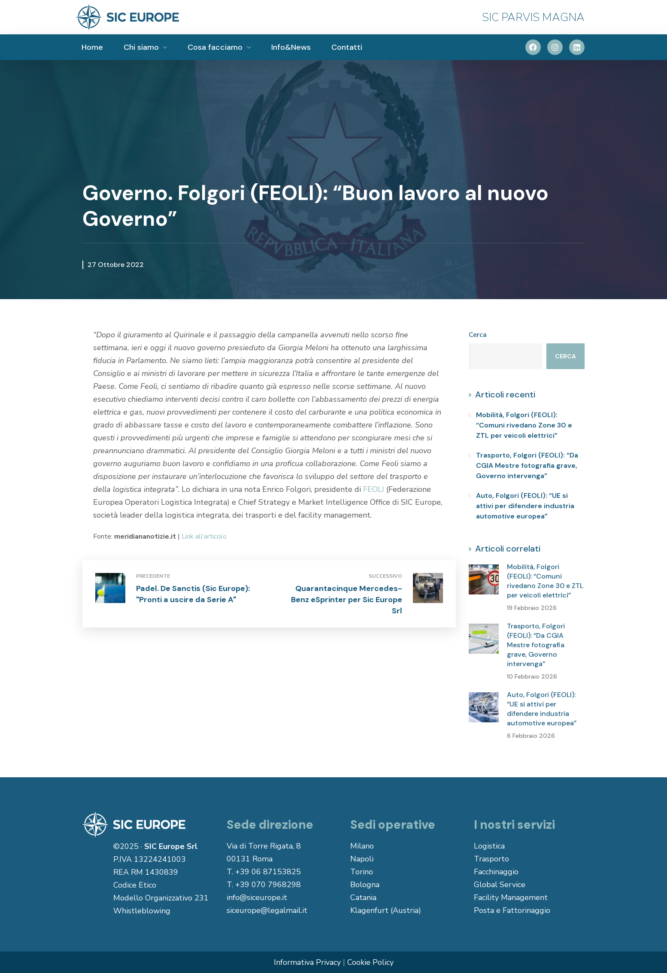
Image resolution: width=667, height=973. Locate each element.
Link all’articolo (204, 536)
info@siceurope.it (257, 897)
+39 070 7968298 (268, 884)
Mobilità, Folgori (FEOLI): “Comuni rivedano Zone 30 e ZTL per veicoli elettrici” (524, 425)
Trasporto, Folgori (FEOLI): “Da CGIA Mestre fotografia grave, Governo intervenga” (527, 465)
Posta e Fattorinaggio (512, 910)
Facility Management (511, 897)
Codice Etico (134, 885)
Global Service (499, 884)
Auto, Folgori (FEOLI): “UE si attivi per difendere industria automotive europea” (525, 506)
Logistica (489, 846)
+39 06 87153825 (268, 872)
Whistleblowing (141, 911)
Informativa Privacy (307, 962)
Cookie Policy (370, 962)
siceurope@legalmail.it (267, 910)
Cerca (478, 334)
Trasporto (491, 859)
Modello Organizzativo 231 (161, 898)
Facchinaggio (496, 872)
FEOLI (373, 489)
